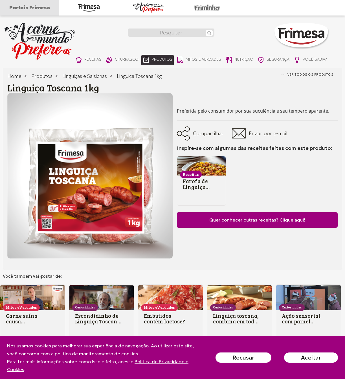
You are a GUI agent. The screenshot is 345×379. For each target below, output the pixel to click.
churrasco (123, 60)
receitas (88, 60)
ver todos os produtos (310, 74)
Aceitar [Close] (311, 357)
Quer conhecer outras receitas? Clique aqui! (257, 220)
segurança (282, 60)
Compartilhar (200, 133)
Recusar (243, 357)
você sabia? (320, 60)
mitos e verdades (204, 60)
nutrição (246, 60)
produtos (160, 60)
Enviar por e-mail (259, 133)
